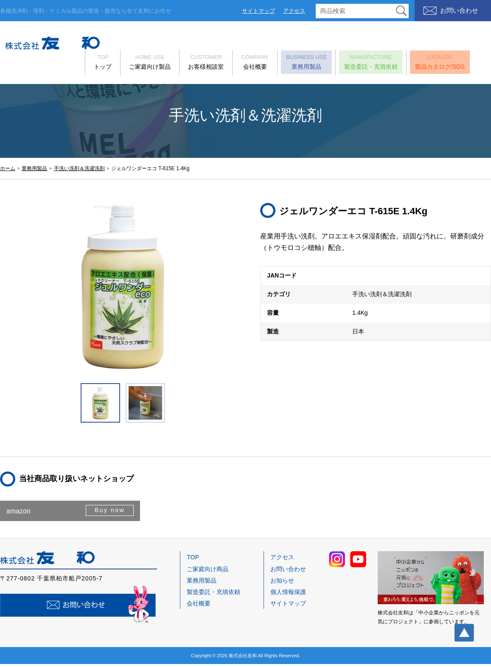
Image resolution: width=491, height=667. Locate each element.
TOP (193, 560)
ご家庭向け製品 (155, 63)
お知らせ (282, 583)
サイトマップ (258, 11)
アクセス (294, 11)
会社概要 (260, 63)
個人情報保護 (288, 594)
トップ (108, 63)
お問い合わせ (459, 10)
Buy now (109, 513)
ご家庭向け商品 (207, 572)
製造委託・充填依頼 (376, 63)
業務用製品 (311, 63)
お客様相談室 (211, 63)
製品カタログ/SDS (445, 63)
